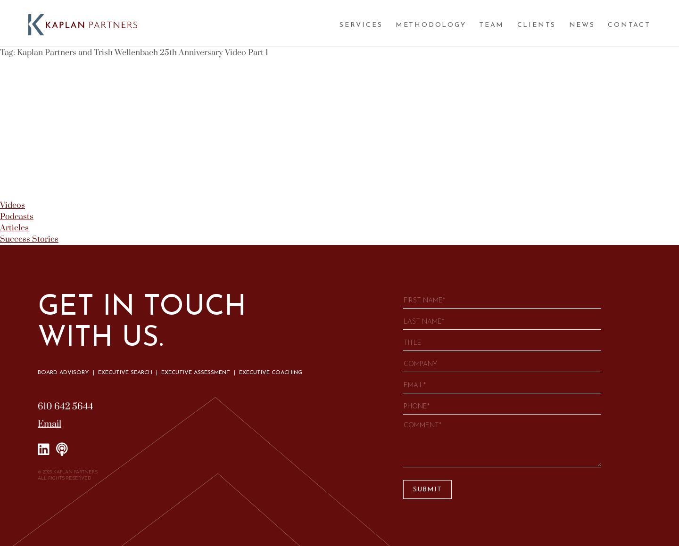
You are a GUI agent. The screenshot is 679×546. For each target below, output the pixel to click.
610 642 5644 (65, 407)
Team (491, 25)
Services (361, 25)
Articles (14, 228)
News (582, 25)
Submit (427, 489)
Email (49, 424)
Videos (12, 205)
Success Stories (29, 239)
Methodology (431, 25)
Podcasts (16, 217)
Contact (629, 25)
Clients (536, 25)
